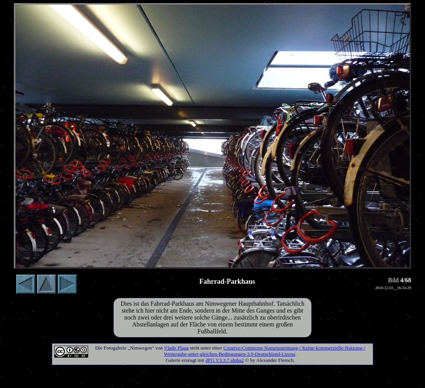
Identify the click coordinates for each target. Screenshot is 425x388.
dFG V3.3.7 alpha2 (225, 360)
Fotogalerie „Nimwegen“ (129, 348)
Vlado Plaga (176, 348)
